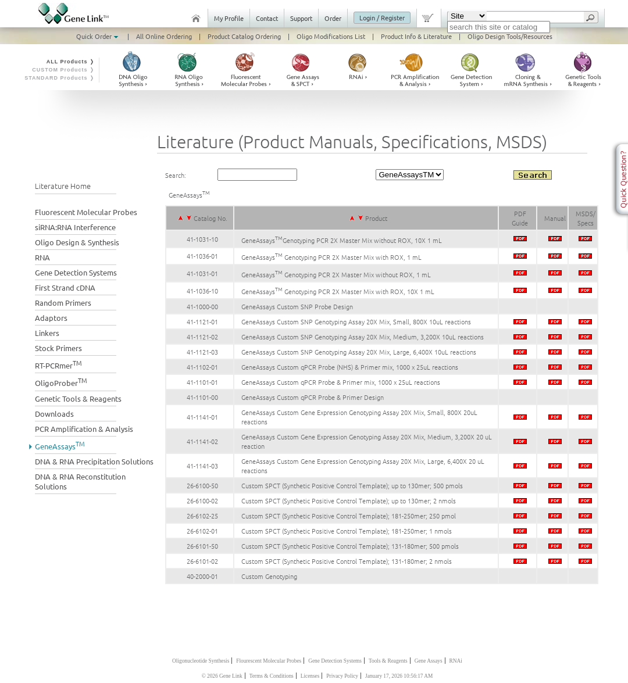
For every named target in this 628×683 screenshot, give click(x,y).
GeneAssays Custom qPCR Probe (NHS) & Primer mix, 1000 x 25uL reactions (349, 366)
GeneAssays (60, 445)
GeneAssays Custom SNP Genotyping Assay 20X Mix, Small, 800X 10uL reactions (356, 321)
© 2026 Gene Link (222, 676)
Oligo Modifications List (331, 36)
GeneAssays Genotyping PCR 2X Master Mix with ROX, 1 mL (331, 257)
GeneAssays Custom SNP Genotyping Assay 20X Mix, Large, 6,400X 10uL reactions (358, 351)
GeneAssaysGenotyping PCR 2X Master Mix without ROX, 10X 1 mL (341, 240)
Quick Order (98, 36)
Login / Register (382, 17)
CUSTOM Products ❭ (63, 70)
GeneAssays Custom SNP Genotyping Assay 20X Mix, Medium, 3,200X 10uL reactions (362, 336)
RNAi (455, 661)
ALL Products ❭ (71, 62)
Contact (267, 18)
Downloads (54, 414)
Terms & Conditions (271, 676)
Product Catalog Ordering (244, 36)
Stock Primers (58, 348)
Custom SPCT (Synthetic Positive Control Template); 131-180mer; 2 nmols (346, 561)
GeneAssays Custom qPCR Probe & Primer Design (312, 397)
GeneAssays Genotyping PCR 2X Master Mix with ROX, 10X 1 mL (337, 291)
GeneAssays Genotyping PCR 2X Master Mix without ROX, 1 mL (336, 274)
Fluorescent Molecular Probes (86, 212)
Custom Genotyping (269, 576)
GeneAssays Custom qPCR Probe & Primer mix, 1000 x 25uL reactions (340, 382)
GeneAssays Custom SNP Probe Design (297, 306)
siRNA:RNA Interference (75, 227)
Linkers (47, 333)
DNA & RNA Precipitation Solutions (94, 461)
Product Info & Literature (416, 36)
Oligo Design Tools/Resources (510, 36)
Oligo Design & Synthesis (77, 242)
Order (332, 18)
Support (301, 18)
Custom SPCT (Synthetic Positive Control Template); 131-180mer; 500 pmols (350, 545)
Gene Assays (429, 661)
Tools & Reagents (388, 661)
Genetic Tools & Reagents (78, 398)
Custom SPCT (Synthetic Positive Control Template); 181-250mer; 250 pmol (348, 515)
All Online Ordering (164, 36)
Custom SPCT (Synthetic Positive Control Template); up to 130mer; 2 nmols (348, 500)
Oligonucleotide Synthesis (200, 661)
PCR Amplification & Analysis (84, 429)
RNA (42, 257)
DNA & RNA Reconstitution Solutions (80, 481)
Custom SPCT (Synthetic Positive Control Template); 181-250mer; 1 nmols (346, 530)
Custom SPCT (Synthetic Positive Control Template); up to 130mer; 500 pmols (352, 485)
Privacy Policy (342, 676)
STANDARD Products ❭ (59, 78)
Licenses (310, 676)
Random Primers (63, 302)
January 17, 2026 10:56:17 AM (399, 676)
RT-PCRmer (58, 364)
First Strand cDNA (65, 287)
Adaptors (51, 318)
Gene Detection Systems (76, 272)
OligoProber (61, 382)
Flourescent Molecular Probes (268, 661)
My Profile (229, 18)
